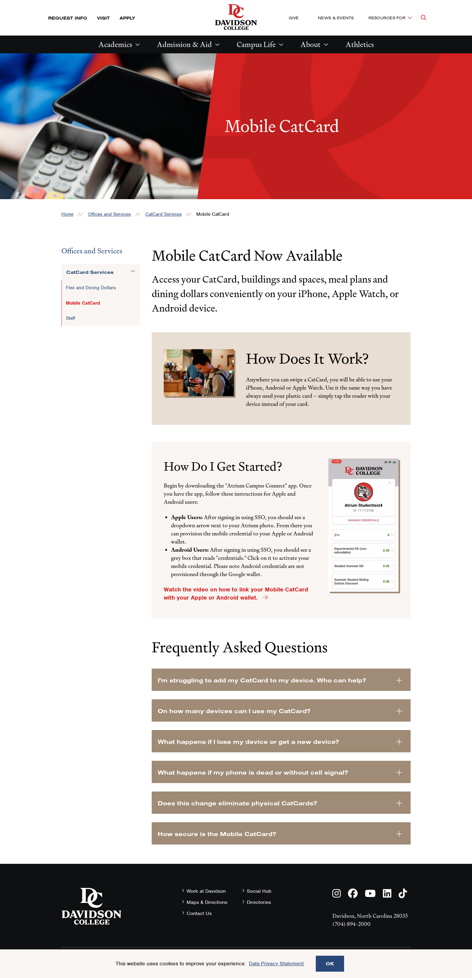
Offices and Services (109, 214)
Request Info (67, 18)
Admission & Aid (184, 44)
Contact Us (199, 913)
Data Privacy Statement (276, 963)
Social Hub (259, 891)
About (310, 44)
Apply (127, 18)
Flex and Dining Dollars (91, 288)
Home (67, 214)
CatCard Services (163, 214)
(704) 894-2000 (351, 923)
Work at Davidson (206, 891)
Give (294, 17)
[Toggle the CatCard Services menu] (133, 271)
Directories (259, 902)
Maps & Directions (207, 902)
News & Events (336, 17)
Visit (103, 18)
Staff (70, 318)
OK (330, 964)
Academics (115, 44)
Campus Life (256, 44)
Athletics (360, 44)
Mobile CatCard (83, 303)
